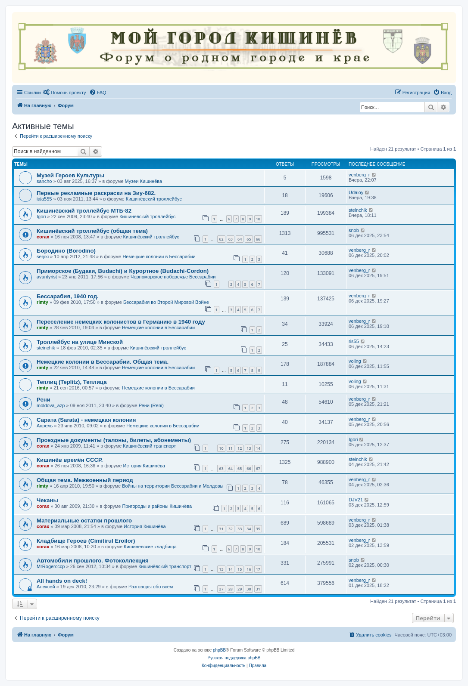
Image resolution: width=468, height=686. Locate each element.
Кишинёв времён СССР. (70, 460)
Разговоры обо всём (150, 586)
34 (248, 528)
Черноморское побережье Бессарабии (173, 276)
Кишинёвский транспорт (149, 445)
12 (239, 448)
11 (230, 448)
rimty (42, 302)
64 (239, 239)
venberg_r (359, 174)
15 (239, 569)
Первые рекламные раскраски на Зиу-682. (96, 193)
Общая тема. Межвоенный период (85, 480)
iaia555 (44, 198)
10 (258, 219)
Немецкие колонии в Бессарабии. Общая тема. (102, 361)
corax (43, 236)
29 (239, 589)
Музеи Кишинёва (143, 181)
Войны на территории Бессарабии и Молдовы (172, 485)
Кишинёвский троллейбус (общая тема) (92, 231)
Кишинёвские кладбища (150, 546)
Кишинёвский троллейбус (154, 198)
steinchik (358, 210)
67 (258, 468)
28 (230, 589)
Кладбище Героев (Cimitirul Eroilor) (86, 541)
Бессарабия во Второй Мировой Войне (166, 302)
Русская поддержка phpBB (233, 657)
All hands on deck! (62, 581)
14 (258, 448)
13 (248, 448)
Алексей (46, 586)
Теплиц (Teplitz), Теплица (72, 382)
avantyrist (47, 276)
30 (248, 589)
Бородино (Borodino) (66, 250)
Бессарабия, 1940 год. (68, 296)
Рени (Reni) (151, 405)
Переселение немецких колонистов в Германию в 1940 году (121, 321)
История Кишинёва (144, 465)
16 (248, 569)
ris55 (354, 341)
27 (221, 589)
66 (258, 239)
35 (258, 528)
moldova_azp (51, 405)
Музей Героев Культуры (70, 175)
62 (221, 239)
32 (230, 528)
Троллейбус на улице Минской (80, 342)
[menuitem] (64, 92)
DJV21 (356, 499)
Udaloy (356, 192)
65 (248, 239)
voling (355, 361)
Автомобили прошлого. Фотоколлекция (93, 560)
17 (258, 569)
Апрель (45, 425)
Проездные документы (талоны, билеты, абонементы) (114, 440)
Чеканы (47, 500)
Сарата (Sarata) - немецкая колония (86, 420)
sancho (44, 181)
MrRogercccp (51, 566)
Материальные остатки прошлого (84, 520)
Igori (41, 216)
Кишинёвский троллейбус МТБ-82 (84, 210)
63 (230, 239)
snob (354, 230)
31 (221, 528)
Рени (43, 399)
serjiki (43, 256)
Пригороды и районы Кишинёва (157, 506)
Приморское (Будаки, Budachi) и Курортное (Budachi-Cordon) (123, 271)
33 (239, 528)
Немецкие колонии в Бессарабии (158, 256)
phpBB (219, 650)
